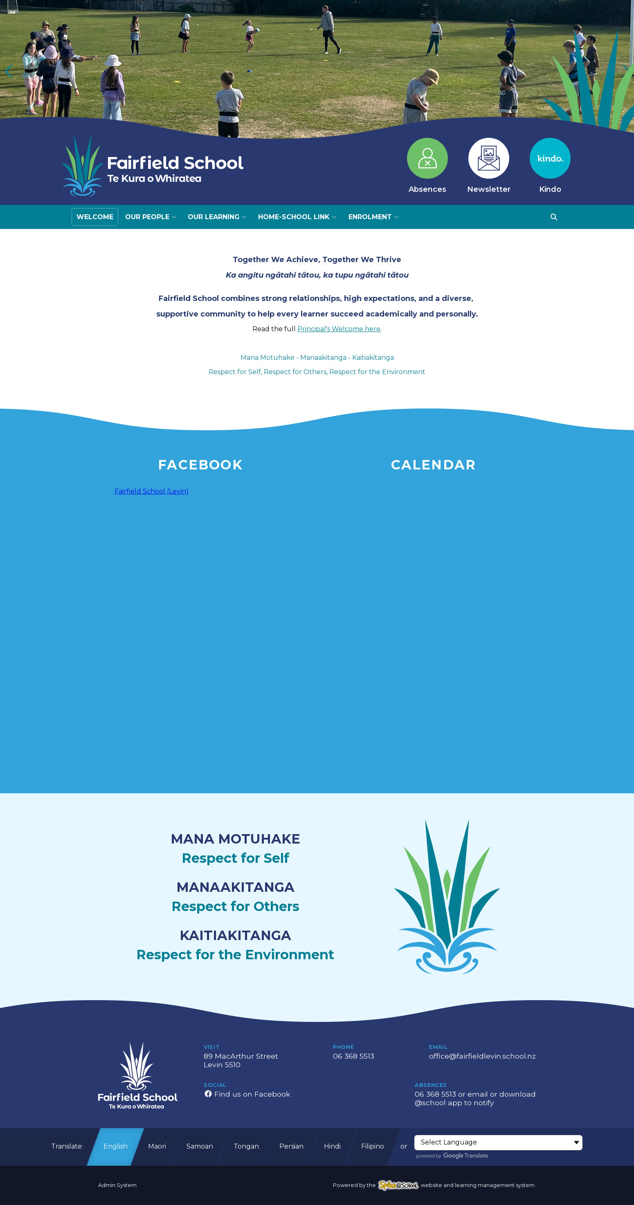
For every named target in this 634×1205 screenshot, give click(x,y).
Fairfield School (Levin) (152, 491)
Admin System (117, 1185)
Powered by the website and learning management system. (434, 1185)
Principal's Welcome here (338, 329)
